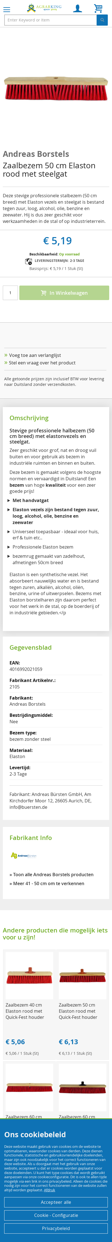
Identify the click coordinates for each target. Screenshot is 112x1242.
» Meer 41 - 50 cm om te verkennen (47, 883)
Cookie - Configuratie (56, 1215)
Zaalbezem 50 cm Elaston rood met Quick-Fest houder (78, 1011)
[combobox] (56, 20)
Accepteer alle (56, 1202)
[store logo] (45, 8)
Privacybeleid (56, 1228)
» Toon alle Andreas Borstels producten (52, 874)
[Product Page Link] (29, 997)
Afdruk (49, 1189)
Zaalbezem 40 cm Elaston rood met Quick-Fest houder (25, 1011)
